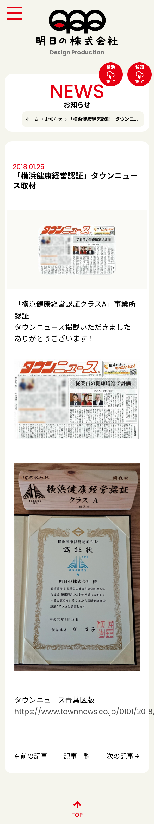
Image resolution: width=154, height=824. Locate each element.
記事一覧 (77, 756)
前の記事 (30, 756)
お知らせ (54, 119)
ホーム (32, 119)
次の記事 (123, 756)
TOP (77, 808)
